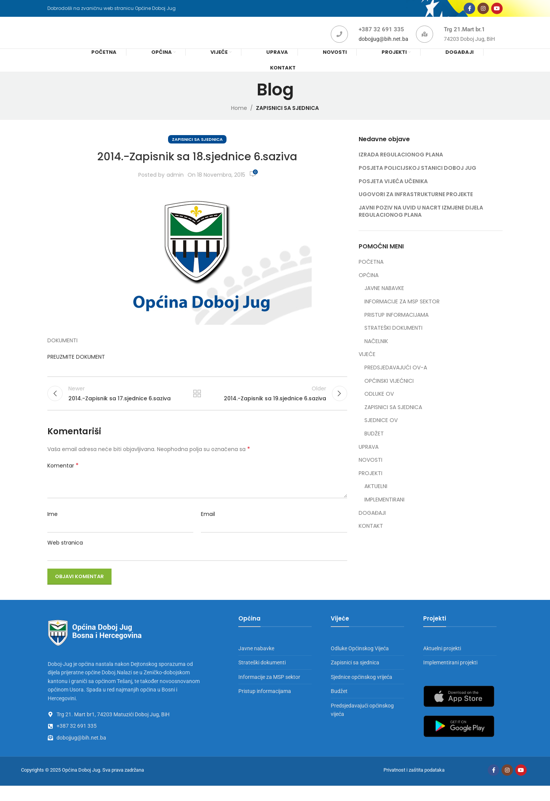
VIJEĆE (367, 365)
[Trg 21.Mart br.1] (424, 41)
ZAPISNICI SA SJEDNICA (287, 118)
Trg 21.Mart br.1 (464, 37)
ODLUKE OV (379, 404)
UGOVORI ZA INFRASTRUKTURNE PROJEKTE (416, 205)
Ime (52, 529)
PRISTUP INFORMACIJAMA (396, 325)
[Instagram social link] (483, 10)
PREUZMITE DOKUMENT (77, 367)
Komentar (63, 481)
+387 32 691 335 (381, 37)
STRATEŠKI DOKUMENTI (393, 339)
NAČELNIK (376, 352)
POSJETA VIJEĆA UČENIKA (393, 192)
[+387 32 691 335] (339, 41)
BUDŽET (374, 444)
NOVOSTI (370, 470)
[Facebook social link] (469, 10)
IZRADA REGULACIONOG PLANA (401, 165)
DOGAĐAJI (372, 523)
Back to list (197, 406)
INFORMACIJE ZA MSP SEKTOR (402, 312)
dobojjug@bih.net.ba (383, 47)
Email (208, 529)
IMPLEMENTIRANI (384, 510)
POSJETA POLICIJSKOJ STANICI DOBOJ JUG (417, 178)
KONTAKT (371, 536)
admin (175, 185)
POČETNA (371, 273)
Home (239, 118)
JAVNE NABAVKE (384, 299)
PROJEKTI (370, 484)
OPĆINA (369, 286)
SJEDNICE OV (381, 431)
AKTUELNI (375, 497)
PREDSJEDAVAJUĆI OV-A (395, 378)
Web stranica (65, 557)
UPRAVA (369, 457)
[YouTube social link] (497, 10)
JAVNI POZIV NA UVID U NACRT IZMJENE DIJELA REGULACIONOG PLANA (421, 222)
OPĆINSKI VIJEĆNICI (389, 391)
